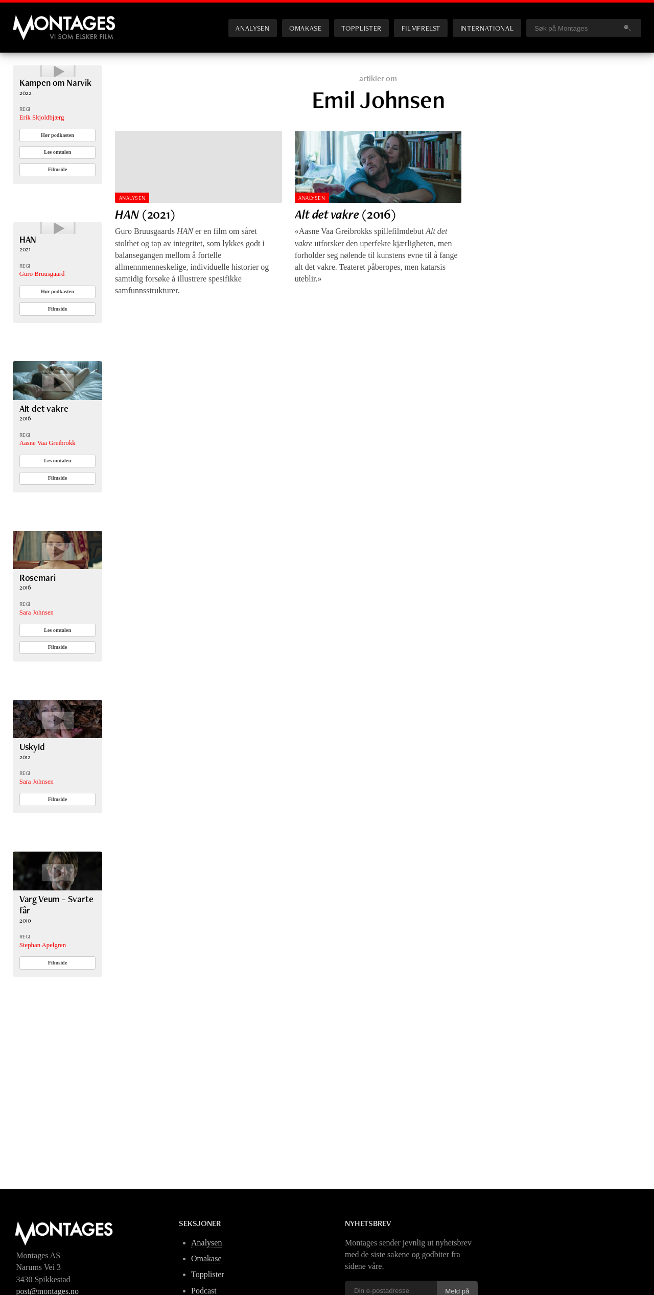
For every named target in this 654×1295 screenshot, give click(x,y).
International (486, 28)
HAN (27, 298)
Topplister (361, 28)
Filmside (57, 199)
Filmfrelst (421, 28)
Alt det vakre (43, 468)
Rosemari (37, 637)
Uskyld (32, 806)
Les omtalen (57, 182)
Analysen (252, 28)
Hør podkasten (57, 165)
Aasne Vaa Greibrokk (47, 502)
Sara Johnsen (36, 671)
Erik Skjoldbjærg (41, 147)
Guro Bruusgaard (42, 333)
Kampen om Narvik (55, 112)
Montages (29, 20)
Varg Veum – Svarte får (56, 963)
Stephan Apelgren (42, 1004)
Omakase (305, 28)
